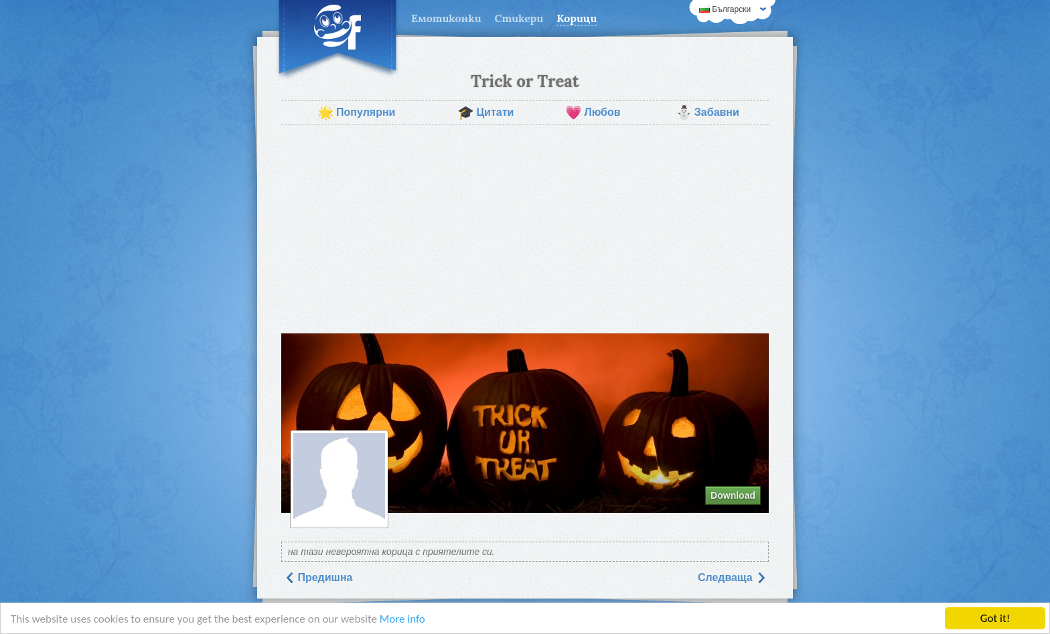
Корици (576, 18)
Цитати (485, 112)
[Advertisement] (525, 229)
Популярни (356, 112)
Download (732, 495)
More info (402, 619)
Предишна (318, 577)
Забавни (707, 112)
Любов (592, 112)
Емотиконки (446, 18)
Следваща (732, 577)
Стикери (519, 18)
